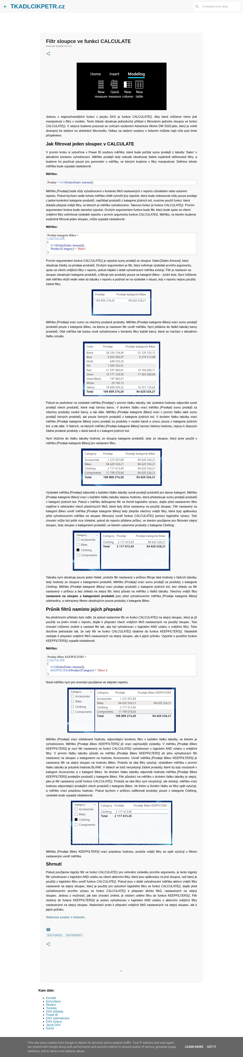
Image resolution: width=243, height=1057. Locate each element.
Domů (50, 1028)
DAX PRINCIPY (74, 935)
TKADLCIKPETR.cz (37, 6)
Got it (211, 1047)
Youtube (51, 1008)
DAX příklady (54, 1011)
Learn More (194, 1047)
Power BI (52, 1014)
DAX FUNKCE (55, 935)
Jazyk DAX (53, 1025)
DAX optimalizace (58, 1018)
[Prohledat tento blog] (220, 6)
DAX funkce (54, 1021)
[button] (48, 54)
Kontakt (51, 998)
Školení (51, 1004)
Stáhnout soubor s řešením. (66, 917)
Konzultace (53, 1001)
